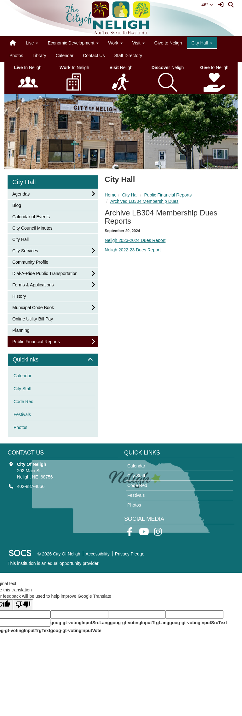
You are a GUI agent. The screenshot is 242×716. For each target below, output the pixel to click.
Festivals (22, 414)
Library (39, 55)
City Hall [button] (202, 42)
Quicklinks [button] (33, 360)
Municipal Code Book (33, 307)
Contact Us (94, 55)
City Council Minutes (32, 228)
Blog (20, 205)
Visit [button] (138, 42)
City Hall (130, 194)
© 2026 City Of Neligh (58, 553)
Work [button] (115, 42)
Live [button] (32, 42)
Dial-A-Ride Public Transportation (45, 273)
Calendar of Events (31, 216)
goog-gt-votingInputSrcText (198, 622)
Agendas (21, 194)
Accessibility (98, 553)
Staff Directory (128, 55)
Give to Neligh (168, 42)
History (20, 296)
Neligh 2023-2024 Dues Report (135, 240)
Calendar (64, 55)
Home (110, 194)
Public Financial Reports (168, 194)
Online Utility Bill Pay (32, 318)
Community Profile (30, 262)
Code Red (23, 401)
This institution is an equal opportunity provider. (54, 563)
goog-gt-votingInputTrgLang (139, 622)
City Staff (23, 388)
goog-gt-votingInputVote (75, 630)
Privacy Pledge (129, 553)
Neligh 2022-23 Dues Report (132, 249)
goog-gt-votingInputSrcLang (80, 622)
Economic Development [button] (73, 42)
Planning (21, 330)
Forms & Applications (33, 284)
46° (207, 4)
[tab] (53, 360)
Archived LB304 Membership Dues (144, 201)
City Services (25, 250)
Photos (16, 55)
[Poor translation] (23, 604)
